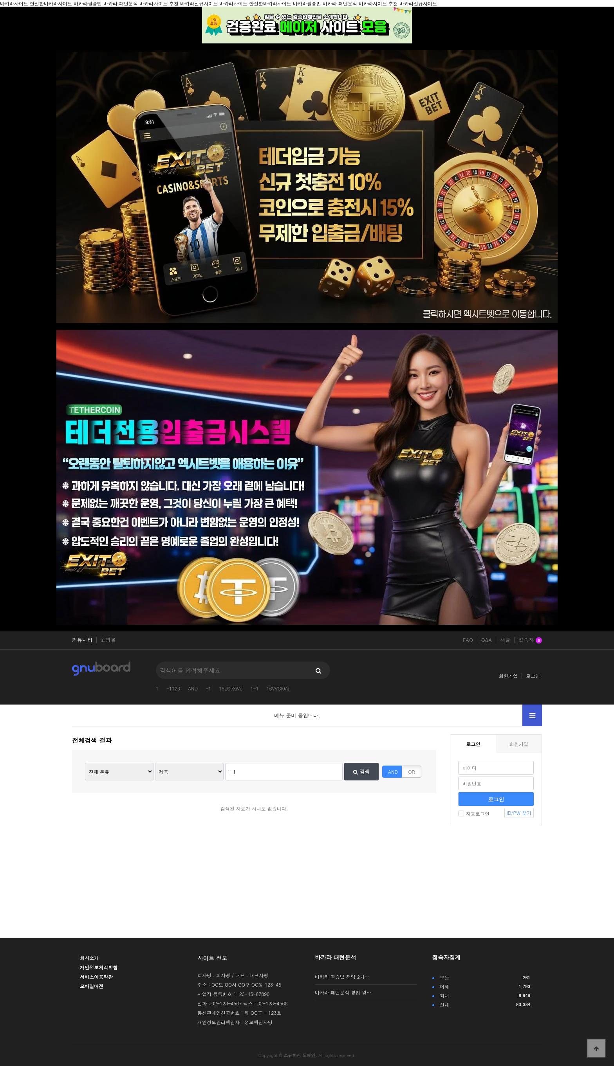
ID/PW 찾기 (519, 812)
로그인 (533, 675)
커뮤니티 (82, 640)
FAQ (467, 640)
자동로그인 (473, 813)
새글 (505, 640)
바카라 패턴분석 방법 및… (343, 992)
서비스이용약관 (96, 976)
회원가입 (508, 675)
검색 (361, 771)
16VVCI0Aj (278, 688)
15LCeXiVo (230, 688)
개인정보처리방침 (98, 967)
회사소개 (89, 958)
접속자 (530, 640)
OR (411, 771)
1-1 (254, 688)
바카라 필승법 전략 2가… (342, 976)
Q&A (486, 640)
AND (193, 688)
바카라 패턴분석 (335, 957)
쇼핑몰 (108, 640)
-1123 (173, 688)
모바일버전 (91, 986)
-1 (208, 688)
